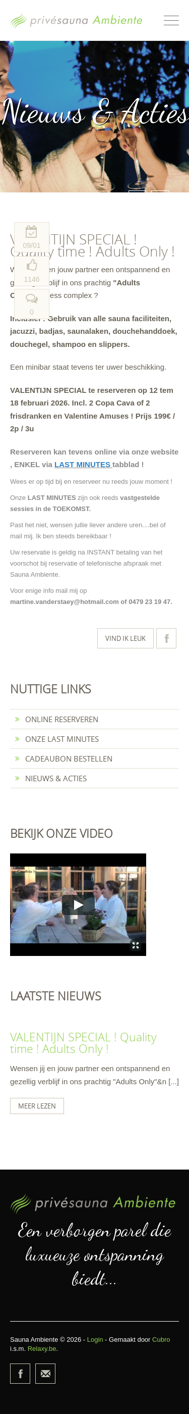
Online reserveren (56, 719)
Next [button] (160, 199)
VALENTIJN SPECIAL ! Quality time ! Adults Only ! (83, 1042)
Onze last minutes (57, 739)
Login (95, 1339)
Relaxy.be (42, 1348)
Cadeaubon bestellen (63, 758)
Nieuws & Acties (51, 778)
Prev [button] (137, 199)
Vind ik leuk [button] (125, 638)
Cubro (161, 1339)
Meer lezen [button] (37, 1105)
